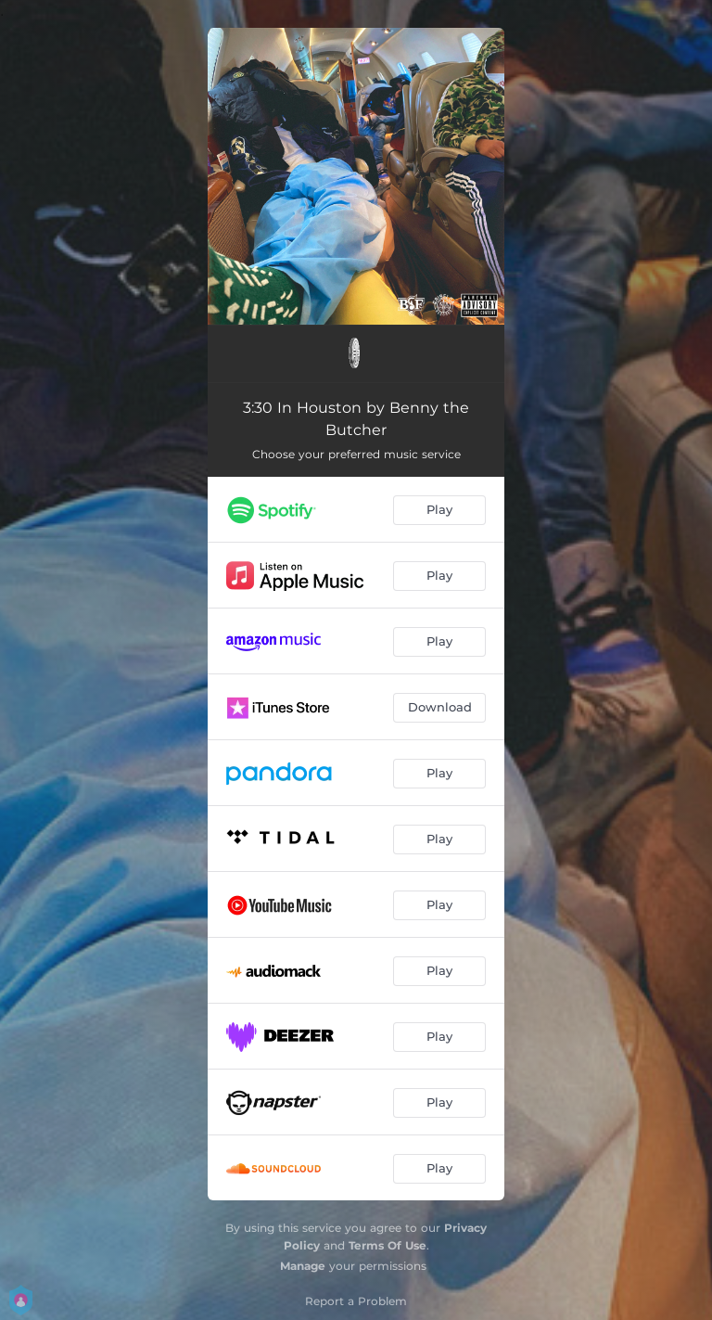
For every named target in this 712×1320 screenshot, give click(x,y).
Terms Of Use (387, 1245)
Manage (302, 1266)
